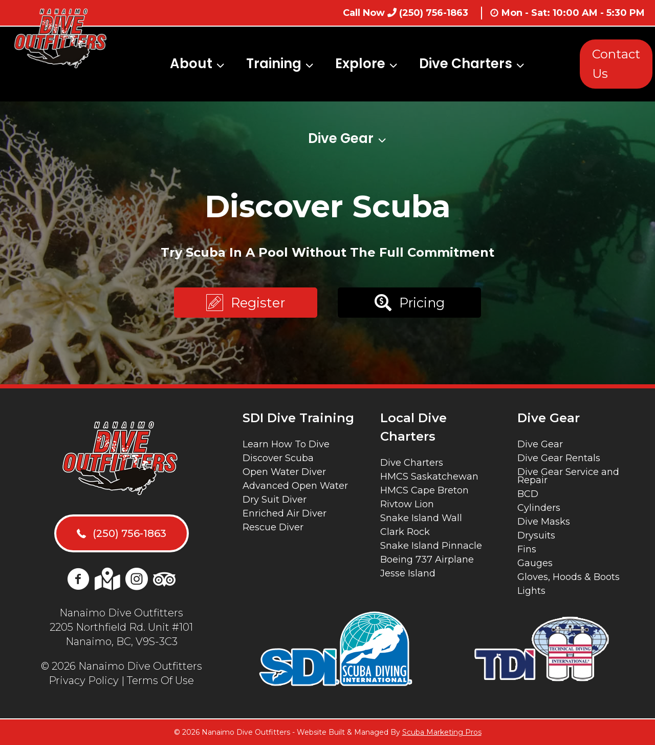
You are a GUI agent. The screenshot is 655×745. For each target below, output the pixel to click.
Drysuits (536, 535)
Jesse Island (407, 573)
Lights (531, 590)
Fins (526, 549)
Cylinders (538, 507)
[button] (245, 302)
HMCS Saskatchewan (429, 476)
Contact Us (616, 64)
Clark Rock (405, 531)
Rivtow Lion (407, 504)
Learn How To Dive (286, 444)
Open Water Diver (284, 472)
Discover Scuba (278, 458)
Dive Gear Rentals (558, 458)
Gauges (535, 563)
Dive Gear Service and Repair (568, 476)
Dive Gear (540, 444)
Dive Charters (411, 462)
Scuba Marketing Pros (442, 732)
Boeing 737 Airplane (427, 559)
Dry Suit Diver (275, 499)
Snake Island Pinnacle (431, 545)
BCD (527, 494)
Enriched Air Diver (284, 513)
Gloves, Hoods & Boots (568, 577)
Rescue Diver (273, 527)
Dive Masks (543, 521)
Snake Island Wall (421, 518)
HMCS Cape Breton (424, 490)
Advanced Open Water (295, 485)
